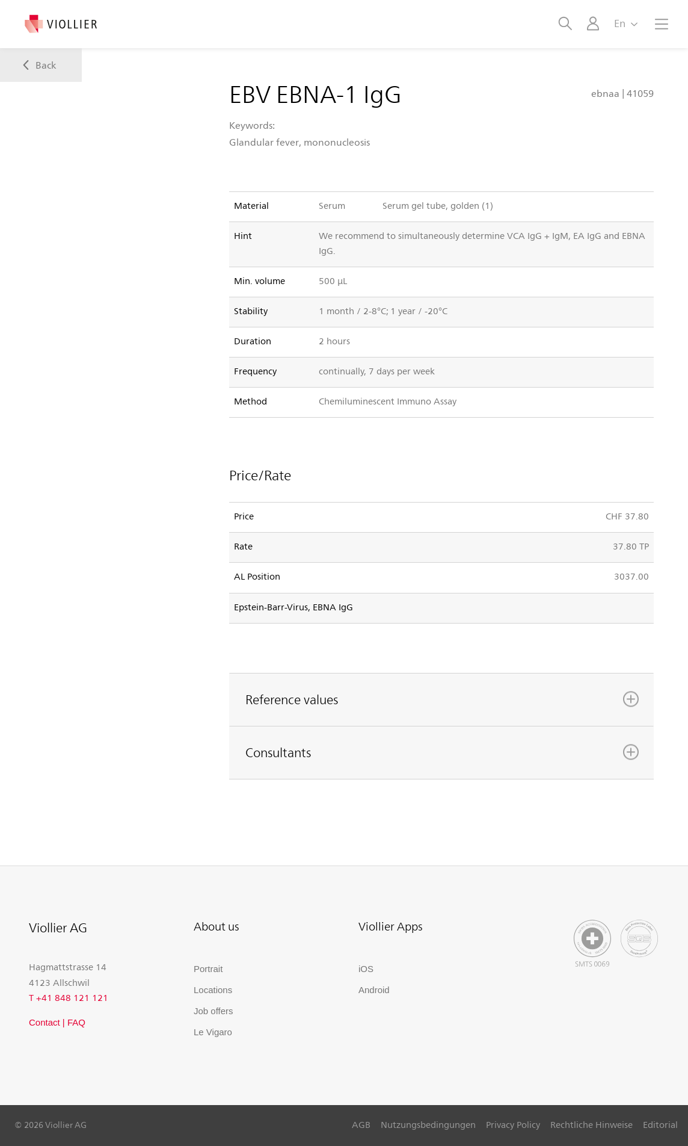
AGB (361, 1124)
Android (374, 990)
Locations (213, 990)
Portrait (208, 969)
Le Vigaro (213, 1032)
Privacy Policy (513, 1124)
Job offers (213, 1011)
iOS (365, 969)
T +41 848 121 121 (68, 997)
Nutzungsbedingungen (428, 1124)
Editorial (660, 1124)
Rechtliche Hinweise (591, 1124)
